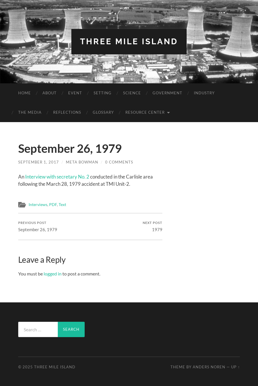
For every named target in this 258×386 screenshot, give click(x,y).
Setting (103, 93)
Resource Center (145, 112)
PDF (53, 204)
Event (75, 93)
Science (132, 93)
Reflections (67, 112)
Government (167, 93)
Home (24, 93)
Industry (204, 93)
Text (62, 204)
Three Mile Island (129, 41)
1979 (152, 226)
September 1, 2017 (38, 162)
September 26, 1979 (37, 226)
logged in (53, 273)
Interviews (38, 204)
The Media (30, 112)
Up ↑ (235, 367)
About (49, 93)
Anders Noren (209, 367)
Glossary (103, 112)
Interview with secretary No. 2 (57, 177)
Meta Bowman (82, 162)
